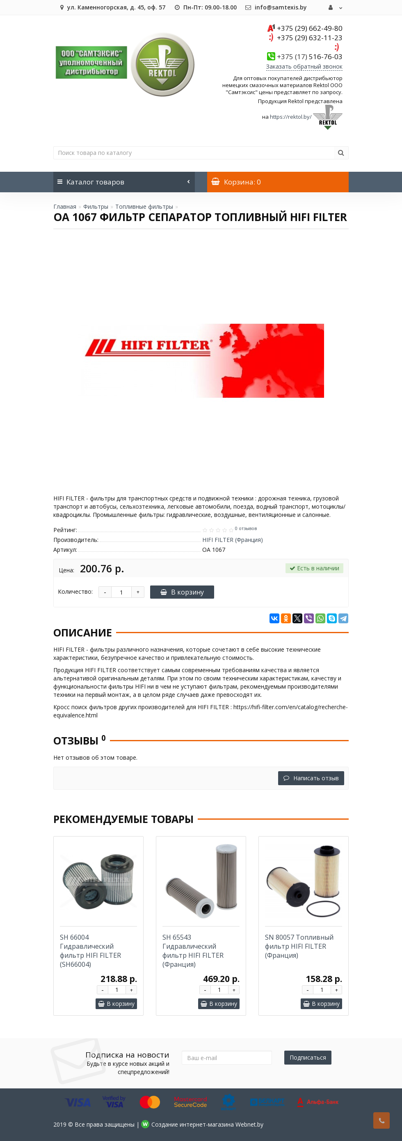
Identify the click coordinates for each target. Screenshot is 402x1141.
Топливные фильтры (144, 206)
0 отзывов (246, 528)
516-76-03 (310, 56)
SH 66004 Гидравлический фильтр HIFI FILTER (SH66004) (90, 951)
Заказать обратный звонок (304, 66)
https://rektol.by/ (291, 116)
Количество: (75, 591)
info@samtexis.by (276, 7)
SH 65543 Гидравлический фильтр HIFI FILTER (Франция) (193, 951)
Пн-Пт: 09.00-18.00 (205, 7)
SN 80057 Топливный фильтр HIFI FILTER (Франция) (299, 946)
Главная (64, 206)
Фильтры (95, 206)
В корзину (182, 592)
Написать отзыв (311, 778)
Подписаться (308, 1057)
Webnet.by (249, 1124)
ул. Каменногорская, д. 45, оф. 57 (111, 7)
